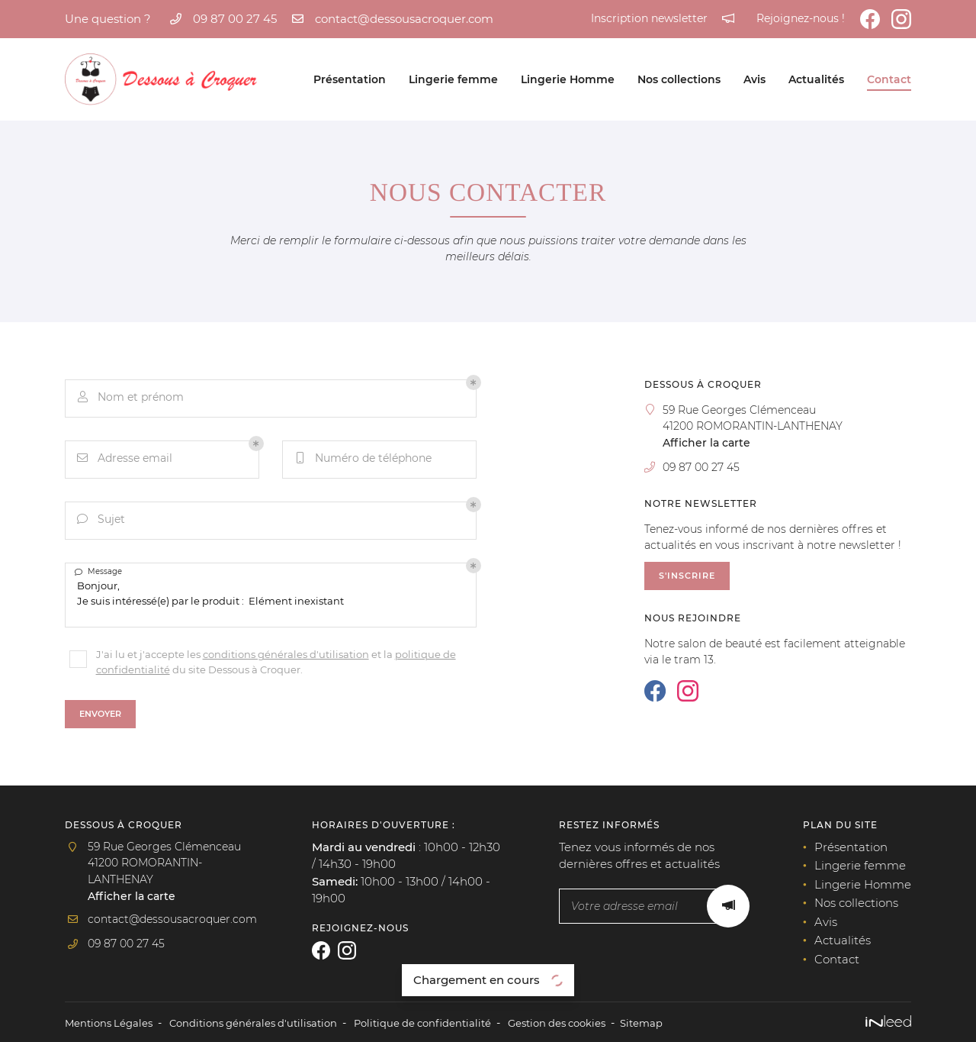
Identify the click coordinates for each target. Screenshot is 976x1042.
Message (100, 573)
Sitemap (676, 1022)
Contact (889, 79)
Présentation (349, 79)
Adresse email (126, 460)
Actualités (816, 79)
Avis (754, 79)
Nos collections (679, 79)
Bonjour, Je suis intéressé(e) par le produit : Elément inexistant (271, 593)
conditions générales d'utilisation (285, 650)
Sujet (102, 521)
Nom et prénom (131, 399)
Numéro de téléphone (364, 460)
